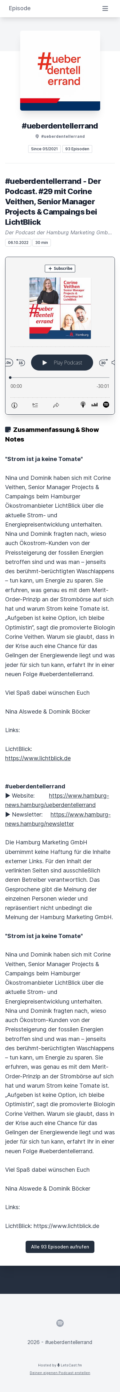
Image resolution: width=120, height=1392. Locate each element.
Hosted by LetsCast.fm (60, 1365)
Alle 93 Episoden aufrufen (60, 1246)
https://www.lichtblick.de (38, 758)
